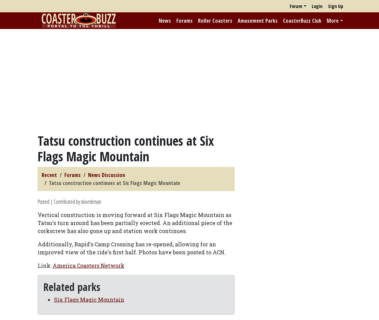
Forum (296, 6)
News (165, 20)
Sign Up (335, 6)
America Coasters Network (88, 265)
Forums (184, 20)
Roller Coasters (215, 20)
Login (317, 6)
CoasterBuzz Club (302, 20)
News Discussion (106, 175)
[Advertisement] (189, 81)
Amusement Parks (258, 20)
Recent (49, 175)
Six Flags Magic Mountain (89, 299)
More (333, 20)
